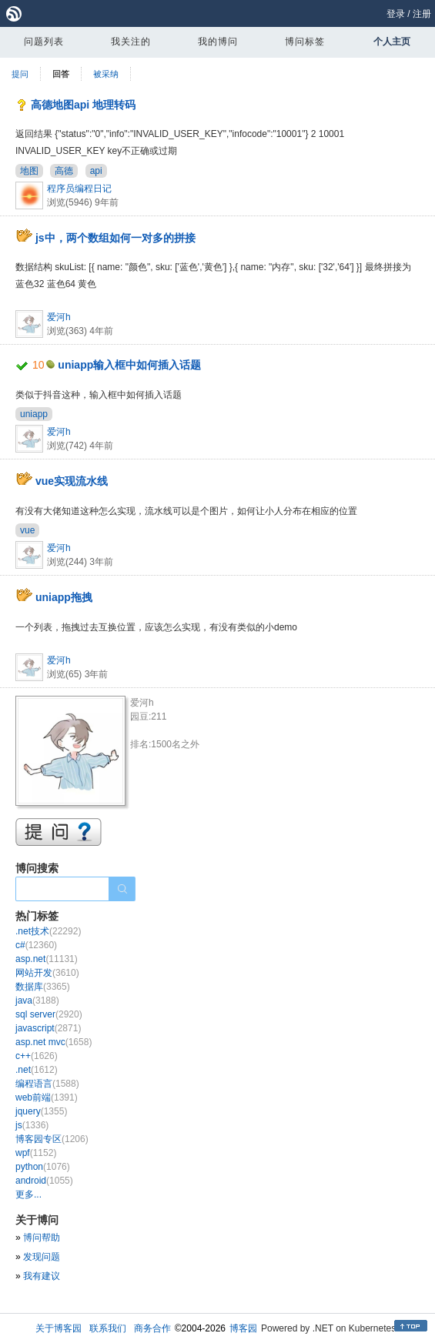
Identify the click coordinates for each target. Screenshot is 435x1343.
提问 (20, 74)
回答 (60, 74)
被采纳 (106, 74)
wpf (35, 1153)
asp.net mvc (53, 1042)
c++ (36, 1056)
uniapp (34, 414)
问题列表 (44, 41)
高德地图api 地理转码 (83, 105)
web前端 (46, 1097)
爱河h (59, 317)
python (42, 1166)
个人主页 (391, 41)
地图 (29, 170)
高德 (64, 170)
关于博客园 (58, 1328)
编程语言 (47, 1083)
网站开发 (47, 972)
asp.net (46, 959)
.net (36, 1069)
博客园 (243, 1328)
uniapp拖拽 (63, 597)
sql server (48, 1014)
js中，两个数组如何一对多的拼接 (115, 238)
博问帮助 (41, 1237)
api (96, 170)
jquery (41, 1111)
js (32, 1125)
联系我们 (107, 1328)
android (44, 1180)
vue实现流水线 (71, 481)
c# (36, 945)
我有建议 (41, 1276)
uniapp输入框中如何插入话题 (129, 365)
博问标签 (305, 41)
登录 (395, 13)
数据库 (42, 986)
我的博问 (218, 41)
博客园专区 (52, 1139)
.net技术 (48, 931)
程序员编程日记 (79, 188)
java (37, 1000)
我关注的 (131, 41)
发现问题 (41, 1256)
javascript (48, 1028)
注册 (422, 13)
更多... (28, 1194)
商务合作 (152, 1328)
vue (27, 530)
